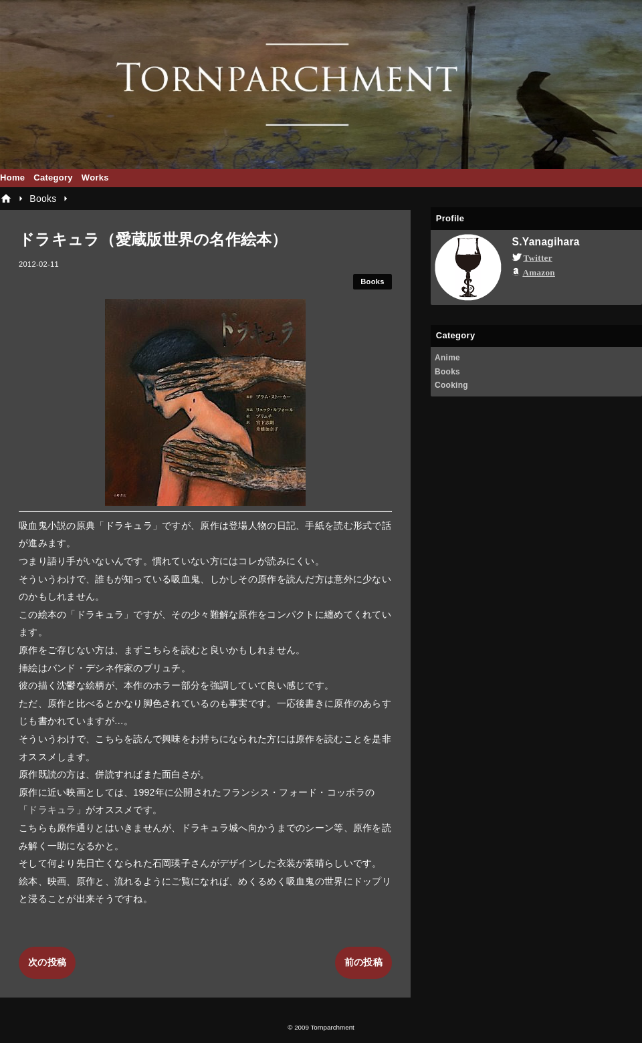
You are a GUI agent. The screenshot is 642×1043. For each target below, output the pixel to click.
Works (95, 177)
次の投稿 (47, 962)
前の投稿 (363, 962)
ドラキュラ (52, 809)
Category (53, 177)
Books (372, 281)
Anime (447, 357)
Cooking (451, 385)
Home (12, 177)
